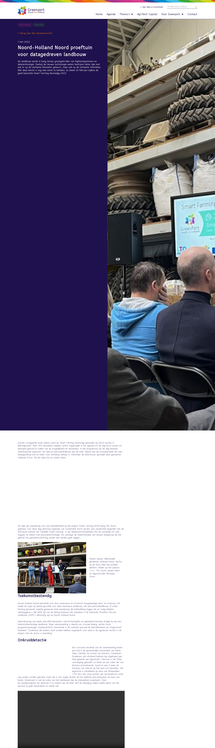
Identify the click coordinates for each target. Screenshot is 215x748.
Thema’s (126, 14)
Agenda (111, 14)
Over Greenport (172, 14)
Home (99, 14)
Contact (192, 14)
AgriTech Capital (147, 14)
